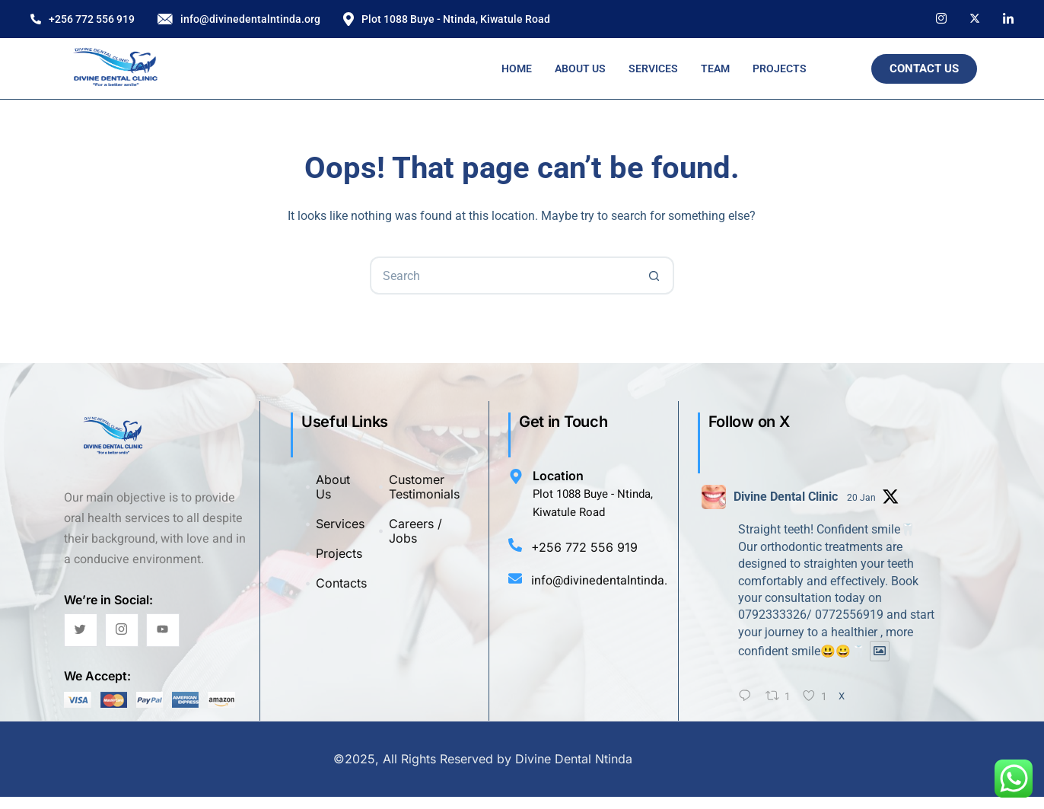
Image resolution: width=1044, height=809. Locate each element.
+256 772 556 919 (82, 19)
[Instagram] (941, 17)
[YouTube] (163, 630)
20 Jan (861, 497)
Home (516, 68)
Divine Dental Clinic (786, 496)
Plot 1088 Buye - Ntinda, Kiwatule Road (446, 19)
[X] (974, 17)
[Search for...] (503, 275)
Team (715, 68)
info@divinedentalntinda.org (239, 19)
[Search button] (655, 275)
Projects (780, 68)
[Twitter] (80, 630)
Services (653, 68)
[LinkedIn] (1008, 17)
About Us (580, 68)
